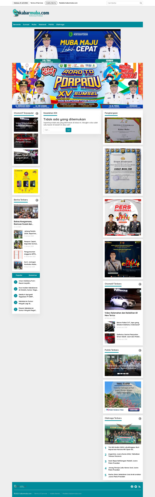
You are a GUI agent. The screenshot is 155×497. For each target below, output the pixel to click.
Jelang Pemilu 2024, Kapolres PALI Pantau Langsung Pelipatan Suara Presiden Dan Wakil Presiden (30, 232)
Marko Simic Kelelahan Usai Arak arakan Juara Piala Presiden (124, 475)
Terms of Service (40, 493)
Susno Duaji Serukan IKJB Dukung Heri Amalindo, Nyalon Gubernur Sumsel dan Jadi (122, 367)
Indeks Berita (55, 493)
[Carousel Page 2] (121, 373)
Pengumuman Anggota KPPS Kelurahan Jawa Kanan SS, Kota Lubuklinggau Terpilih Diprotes (31, 253)
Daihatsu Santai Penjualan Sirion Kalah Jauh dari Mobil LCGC (128, 336)
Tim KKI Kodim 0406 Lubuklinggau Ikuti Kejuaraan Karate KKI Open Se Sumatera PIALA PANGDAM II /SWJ (123, 448)
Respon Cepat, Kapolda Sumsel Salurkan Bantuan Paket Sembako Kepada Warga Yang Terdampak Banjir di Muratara (31, 242)
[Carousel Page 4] (127, 373)
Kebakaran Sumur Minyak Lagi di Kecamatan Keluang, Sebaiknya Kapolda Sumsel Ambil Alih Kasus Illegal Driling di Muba (28, 302)
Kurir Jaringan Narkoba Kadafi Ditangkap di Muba (30, 263)
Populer (19, 275)
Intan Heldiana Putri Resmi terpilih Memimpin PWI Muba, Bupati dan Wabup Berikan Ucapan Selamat (27, 282)
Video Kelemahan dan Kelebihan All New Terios (121, 314)
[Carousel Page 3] (124, 373)
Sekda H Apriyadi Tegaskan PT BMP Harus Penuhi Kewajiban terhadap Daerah (27, 296)
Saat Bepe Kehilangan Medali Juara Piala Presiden (122, 462)
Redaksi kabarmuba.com (72, 493)
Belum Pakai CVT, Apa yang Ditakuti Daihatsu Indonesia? (128, 324)
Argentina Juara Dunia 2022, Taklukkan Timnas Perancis (124, 455)
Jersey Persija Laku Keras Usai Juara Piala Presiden (123, 469)
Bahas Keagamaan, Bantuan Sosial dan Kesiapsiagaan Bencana (25, 222)
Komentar (33, 275)
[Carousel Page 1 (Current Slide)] (118, 373)
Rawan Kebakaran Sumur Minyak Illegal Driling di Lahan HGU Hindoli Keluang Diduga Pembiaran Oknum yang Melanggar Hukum (28, 309)
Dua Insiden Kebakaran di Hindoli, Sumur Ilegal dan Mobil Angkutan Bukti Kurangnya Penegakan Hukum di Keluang (28, 289)
